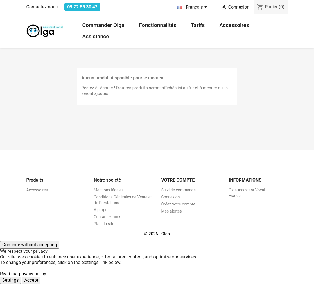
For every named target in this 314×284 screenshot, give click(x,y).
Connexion (170, 197)
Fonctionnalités (157, 25)
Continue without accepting (29, 244)
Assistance (95, 36)
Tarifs (198, 25)
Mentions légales (109, 190)
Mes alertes (171, 211)
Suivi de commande (178, 190)
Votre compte (178, 180)
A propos (102, 209)
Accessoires (234, 25)
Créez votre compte (178, 204)
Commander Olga (103, 25)
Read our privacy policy (23, 273)
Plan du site (104, 224)
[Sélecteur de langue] (193, 7)
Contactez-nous (42, 7)
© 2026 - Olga (157, 233)
